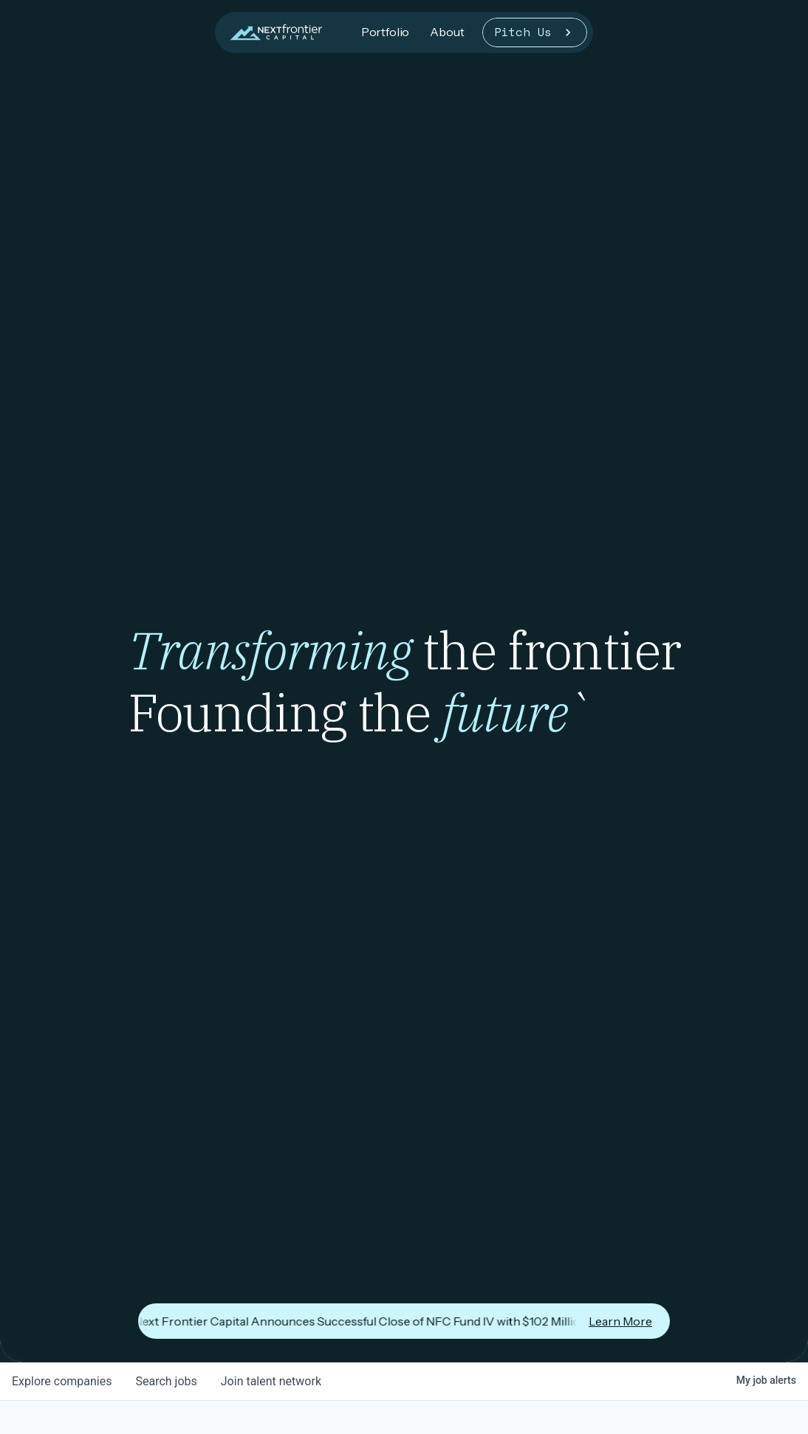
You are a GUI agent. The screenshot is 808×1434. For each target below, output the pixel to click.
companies (62, 1381)
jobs (165, 1381)
